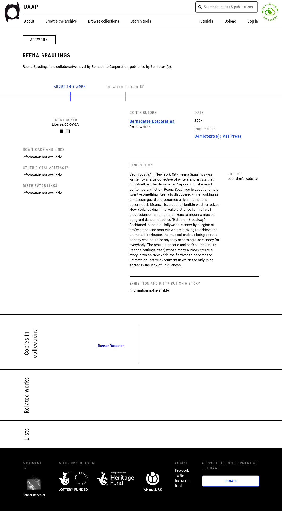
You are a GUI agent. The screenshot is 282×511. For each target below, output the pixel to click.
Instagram (182, 480)
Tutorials (206, 21)
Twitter (180, 475)
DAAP (31, 7)
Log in (253, 21)
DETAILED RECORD (123, 87)
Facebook (182, 470)
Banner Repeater (111, 346)
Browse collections (103, 21)
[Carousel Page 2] (67, 131)
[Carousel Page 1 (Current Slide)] (61, 131)
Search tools (140, 21)
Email (178, 485)
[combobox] (226, 7)
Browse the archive (61, 21)
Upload (230, 21)
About (29, 21)
